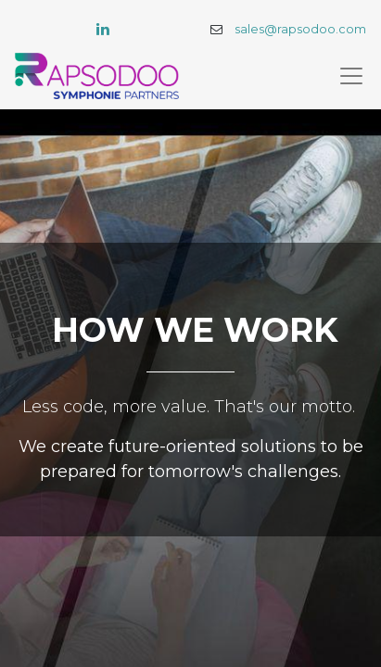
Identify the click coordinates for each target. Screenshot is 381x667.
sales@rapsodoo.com (300, 29)
